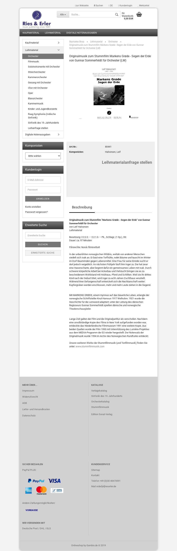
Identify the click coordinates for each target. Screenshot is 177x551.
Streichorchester (36, 72)
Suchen (98, 5)
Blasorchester (35, 99)
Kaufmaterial (31, 33)
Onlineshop (77, 546)
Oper (30, 93)
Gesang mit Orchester (39, 83)
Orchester (33, 56)
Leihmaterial (53, 33)
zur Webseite (81, 5)
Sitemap (95, 470)
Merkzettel (143, 5)
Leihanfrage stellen (38, 128)
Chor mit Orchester (37, 88)
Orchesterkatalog (100, 402)
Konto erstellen (33, 207)
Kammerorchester (37, 78)
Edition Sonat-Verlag (101, 414)
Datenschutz (29, 416)
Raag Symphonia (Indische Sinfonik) (42, 116)
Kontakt (95, 476)
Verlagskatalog (99, 391)
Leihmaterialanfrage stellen (127, 163)
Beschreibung (82, 208)
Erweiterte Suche (43, 253)
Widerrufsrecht (30, 397)
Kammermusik (35, 104)
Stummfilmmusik (100, 407)
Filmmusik (33, 62)
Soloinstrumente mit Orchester (44, 67)
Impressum (28, 391)
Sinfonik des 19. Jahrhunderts (43, 123)
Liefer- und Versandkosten (36, 410)
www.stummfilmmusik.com (90, 347)
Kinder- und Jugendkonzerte (42, 109)
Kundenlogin (125, 5)
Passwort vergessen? (36, 212)
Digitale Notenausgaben (81, 33)
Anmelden (42, 199)
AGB (24, 403)
